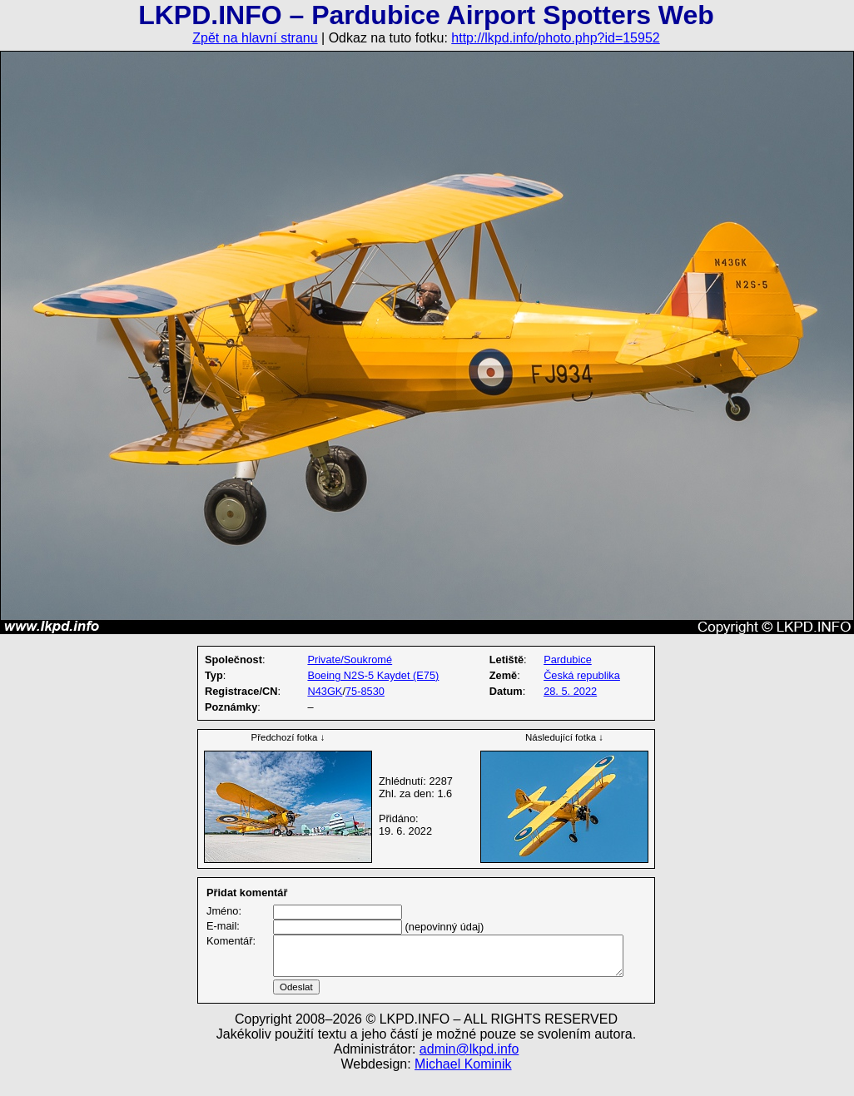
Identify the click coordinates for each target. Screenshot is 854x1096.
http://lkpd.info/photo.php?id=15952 (555, 38)
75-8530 (365, 691)
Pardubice (568, 659)
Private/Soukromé (349, 659)
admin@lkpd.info (469, 1069)
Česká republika (582, 675)
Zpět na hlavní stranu (254, 38)
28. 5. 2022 (570, 691)
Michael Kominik (463, 1084)
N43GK (324, 691)
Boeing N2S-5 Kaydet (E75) (373, 675)
